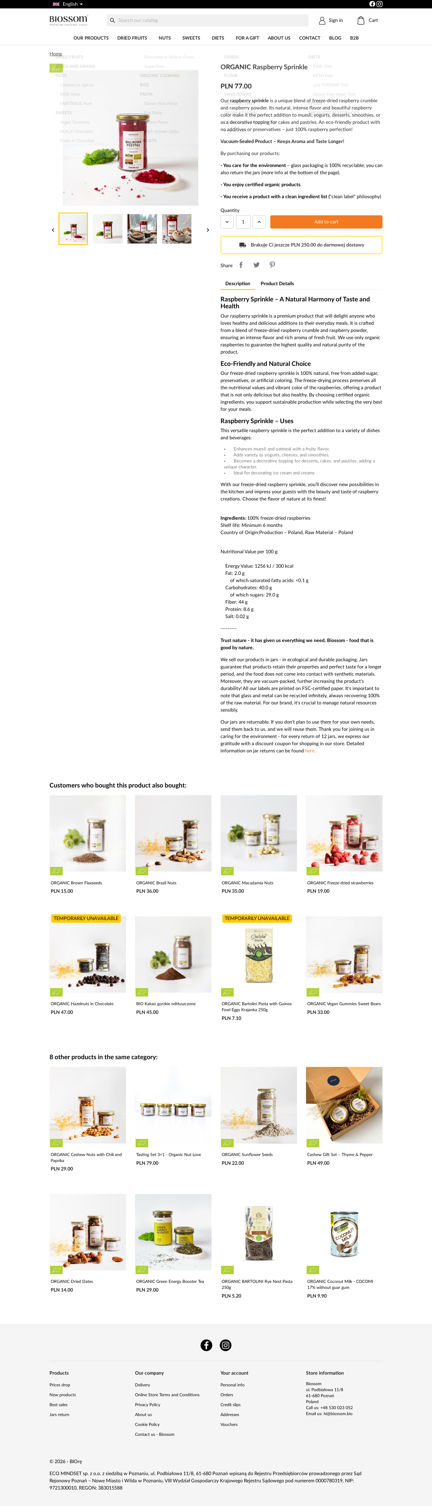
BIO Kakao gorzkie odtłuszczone (166, 1004)
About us (279, 38)
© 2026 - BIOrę (66, 1461)
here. (310, 751)
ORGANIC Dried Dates (72, 1282)
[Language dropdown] (67, 4)
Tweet (256, 265)
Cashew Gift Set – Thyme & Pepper (340, 1155)
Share (241, 265)
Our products (91, 38)
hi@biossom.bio (338, 1414)
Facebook (206, 1345)
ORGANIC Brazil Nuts (156, 883)
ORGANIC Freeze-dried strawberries (340, 883)
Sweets (191, 38)
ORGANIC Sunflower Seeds (247, 1155)
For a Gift (247, 38)
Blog (335, 38)
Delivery (142, 1385)
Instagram (226, 1345)
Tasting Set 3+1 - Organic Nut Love (168, 1155)
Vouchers (229, 1425)
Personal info (232, 1385)
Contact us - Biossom (155, 1435)
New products (63, 1395)
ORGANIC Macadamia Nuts (247, 883)
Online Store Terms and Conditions (167, 1395)
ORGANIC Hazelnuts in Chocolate (82, 1004)
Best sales (59, 1405)
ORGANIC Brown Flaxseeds (76, 883)
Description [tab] (237, 283)
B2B (354, 38)
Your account (234, 1373)
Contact (309, 38)
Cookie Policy (147, 1425)
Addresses (229, 1415)
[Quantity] (243, 222)
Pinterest (272, 265)
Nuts (165, 38)
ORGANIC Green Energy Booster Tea (170, 1282)
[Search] (207, 20)
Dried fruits (132, 38)
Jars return (59, 1415)
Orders (226, 1395)
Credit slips (230, 1405)
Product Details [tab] (277, 283)
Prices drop (60, 1385)
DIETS (218, 38)
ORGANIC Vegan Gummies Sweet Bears (344, 1004)
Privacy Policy (147, 1405)
